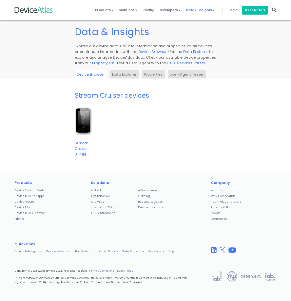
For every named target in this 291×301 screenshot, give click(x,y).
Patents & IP (219, 207)
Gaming (144, 196)
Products (104, 10)
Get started (255, 10)
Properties (153, 74)
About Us (217, 190)
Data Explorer (195, 51)
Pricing (148, 10)
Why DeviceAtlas (223, 196)
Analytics (97, 202)
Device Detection (58, 251)
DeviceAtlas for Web (29, 190)
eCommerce (147, 190)
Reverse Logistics (150, 202)
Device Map (23, 207)
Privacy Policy (124, 270)
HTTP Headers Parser (186, 63)
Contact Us (219, 219)
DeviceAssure (24, 202)
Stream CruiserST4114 (81, 148)
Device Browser (152, 51)
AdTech (96, 190)
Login (233, 10)
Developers (169, 10)
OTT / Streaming (103, 213)
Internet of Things (104, 207)
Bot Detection (85, 251)
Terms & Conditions (101, 270)
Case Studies (108, 251)
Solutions (128, 10)
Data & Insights (200, 10)
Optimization (100, 196)
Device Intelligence (28, 251)
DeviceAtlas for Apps (29, 196)
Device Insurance (150, 207)
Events (215, 213)
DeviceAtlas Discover (30, 213)
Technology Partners (226, 202)
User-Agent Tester (187, 74)
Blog (171, 251)
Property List (103, 63)
